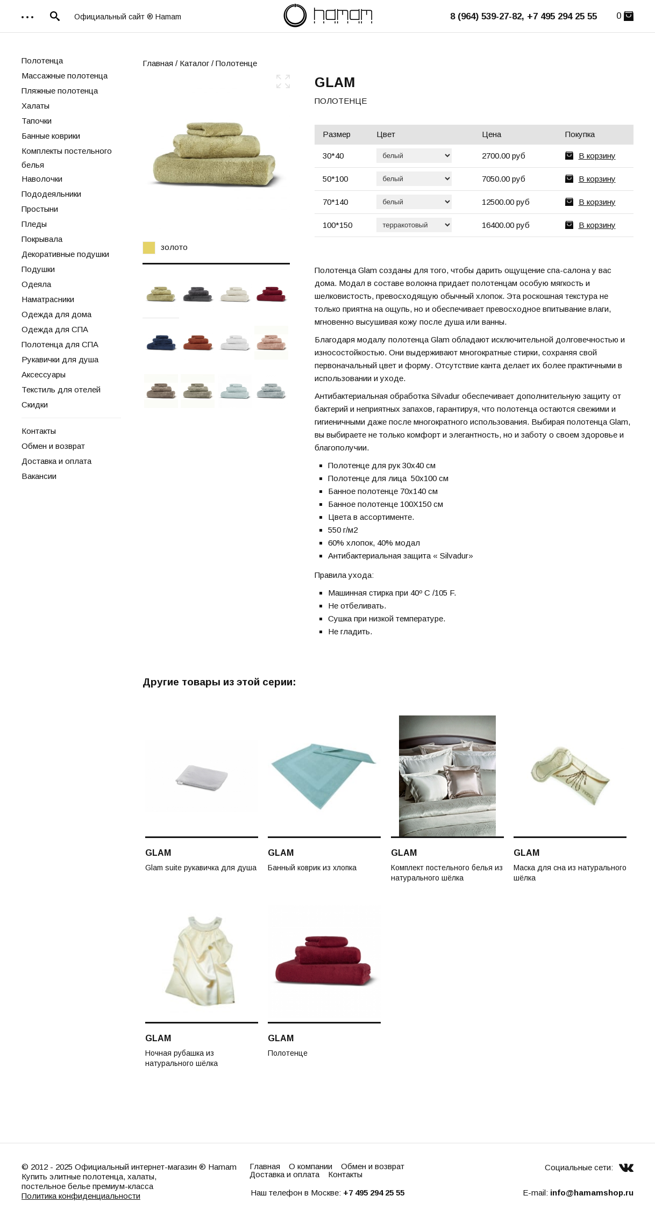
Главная (158, 63)
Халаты (35, 105)
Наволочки (42, 178)
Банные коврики (51, 135)
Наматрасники (48, 299)
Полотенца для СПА (60, 344)
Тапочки (37, 120)
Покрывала (42, 239)
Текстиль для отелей (61, 389)
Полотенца (42, 60)
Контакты (39, 430)
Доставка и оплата (56, 461)
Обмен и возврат (53, 445)
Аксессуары (44, 374)
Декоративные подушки (65, 254)
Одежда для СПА (55, 329)
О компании (310, 1166)
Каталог (194, 63)
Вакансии (39, 476)
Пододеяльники (51, 193)
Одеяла (36, 284)
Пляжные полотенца (60, 90)
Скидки (35, 404)
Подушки (38, 269)
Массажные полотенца (65, 75)
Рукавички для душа (60, 359)
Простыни (40, 208)
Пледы (34, 223)
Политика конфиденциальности (81, 1195)
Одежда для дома (56, 314)
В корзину (597, 155)
